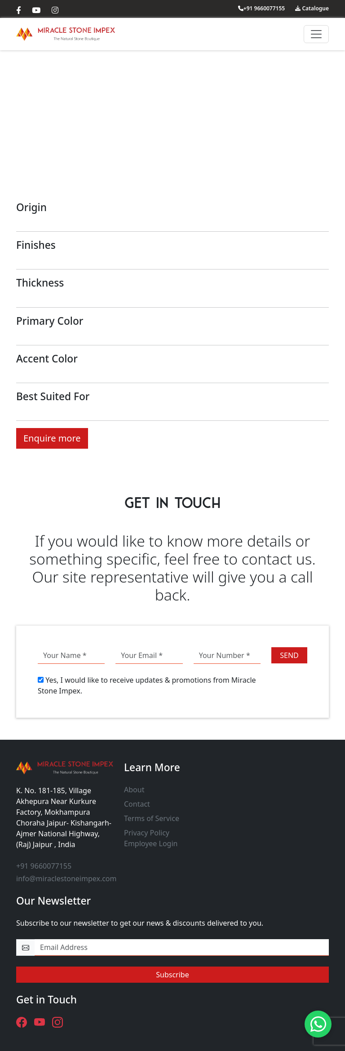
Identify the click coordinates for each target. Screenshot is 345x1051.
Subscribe (172, 975)
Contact (137, 804)
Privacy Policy (146, 833)
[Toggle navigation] (316, 34)
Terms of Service (151, 818)
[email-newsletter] (182, 947)
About (134, 790)
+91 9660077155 (261, 8)
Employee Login (150, 843)
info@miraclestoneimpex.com (66, 878)
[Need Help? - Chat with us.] (318, 1024)
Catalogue (312, 8)
